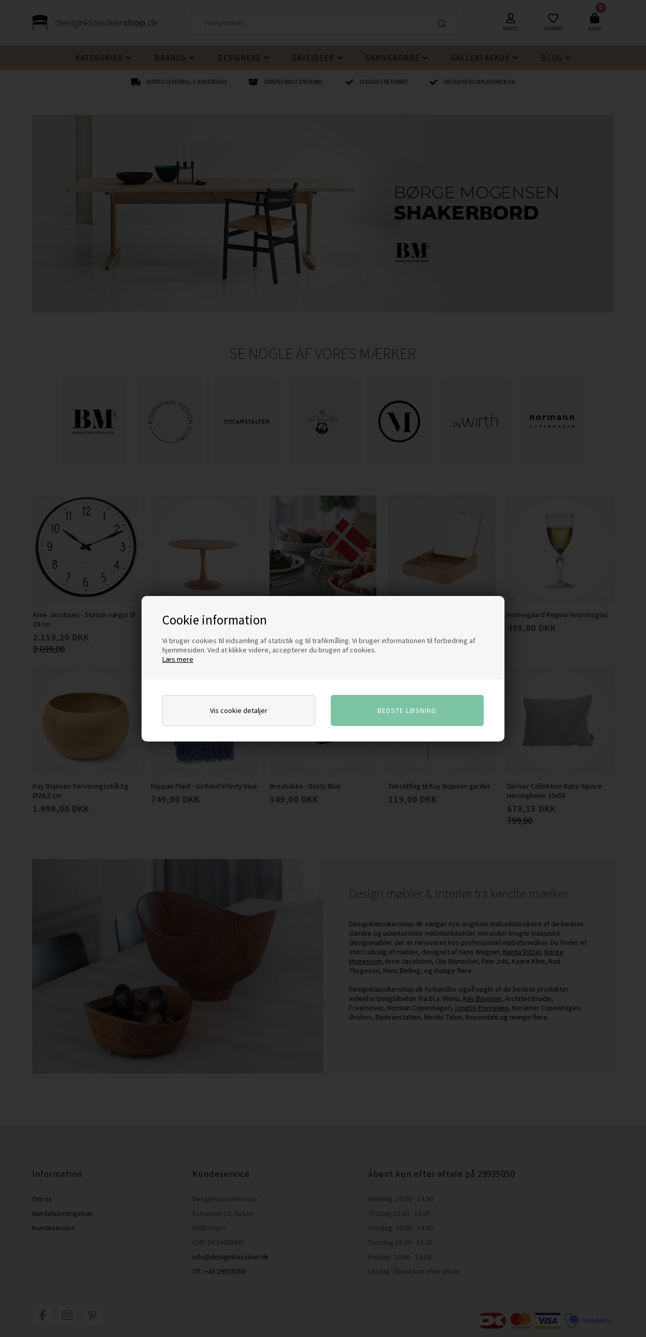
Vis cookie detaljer (239, 710)
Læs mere (177, 659)
